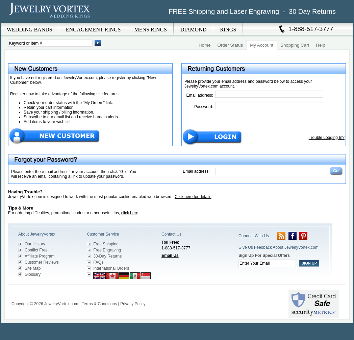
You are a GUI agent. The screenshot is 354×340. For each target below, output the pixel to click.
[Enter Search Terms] (50, 43)
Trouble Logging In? (327, 137)
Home (205, 45)
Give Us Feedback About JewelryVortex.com (278, 247)
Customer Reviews (42, 262)
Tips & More (20, 208)
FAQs (98, 262)
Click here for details (193, 196)
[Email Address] (269, 94)
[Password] (269, 105)
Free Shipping (106, 244)
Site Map (33, 268)
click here (129, 213)
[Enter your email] (267, 263)
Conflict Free (36, 250)
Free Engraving (107, 250)
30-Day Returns (107, 256)
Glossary (33, 274)
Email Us (170, 255)
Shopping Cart (294, 45)
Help (320, 45)
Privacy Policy (133, 303)
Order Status (230, 45)
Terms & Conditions (99, 303)
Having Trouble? (25, 191)
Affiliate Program (39, 256)
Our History (35, 244)
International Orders (111, 268)
